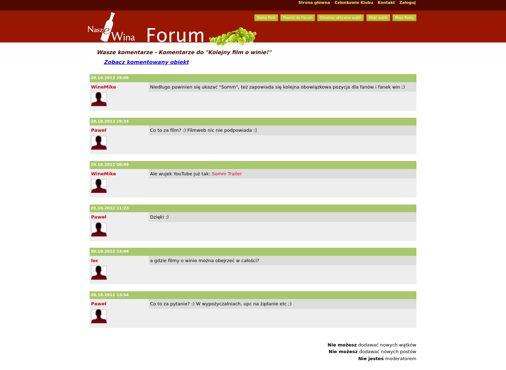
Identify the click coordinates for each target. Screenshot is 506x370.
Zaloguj (408, 2)
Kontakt (386, 2)
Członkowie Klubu (354, 2)
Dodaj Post (266, 18)
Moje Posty (404, 18)
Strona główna (314, 2)
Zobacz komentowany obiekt (146, 62)
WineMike (103, 87)
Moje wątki (378, 18)
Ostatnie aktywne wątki (340, 18)
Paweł (98, 130)
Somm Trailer (227, 173)
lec (94, 260)
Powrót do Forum (297, 18)
